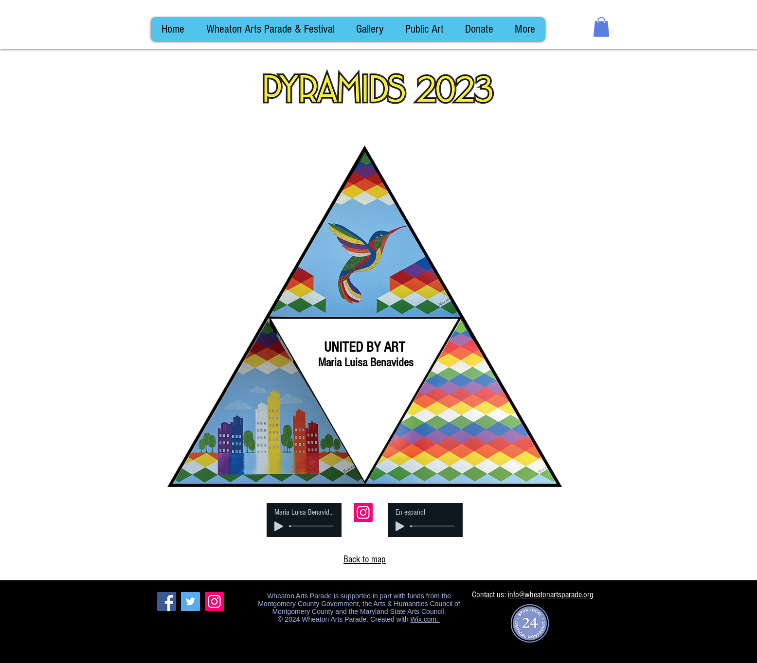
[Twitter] (190, 601)
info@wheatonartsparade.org (551, 595)
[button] (601, 27)
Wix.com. (425, 619)
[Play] (278, 526)
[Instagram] (363, 512)
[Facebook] (166, 601)
